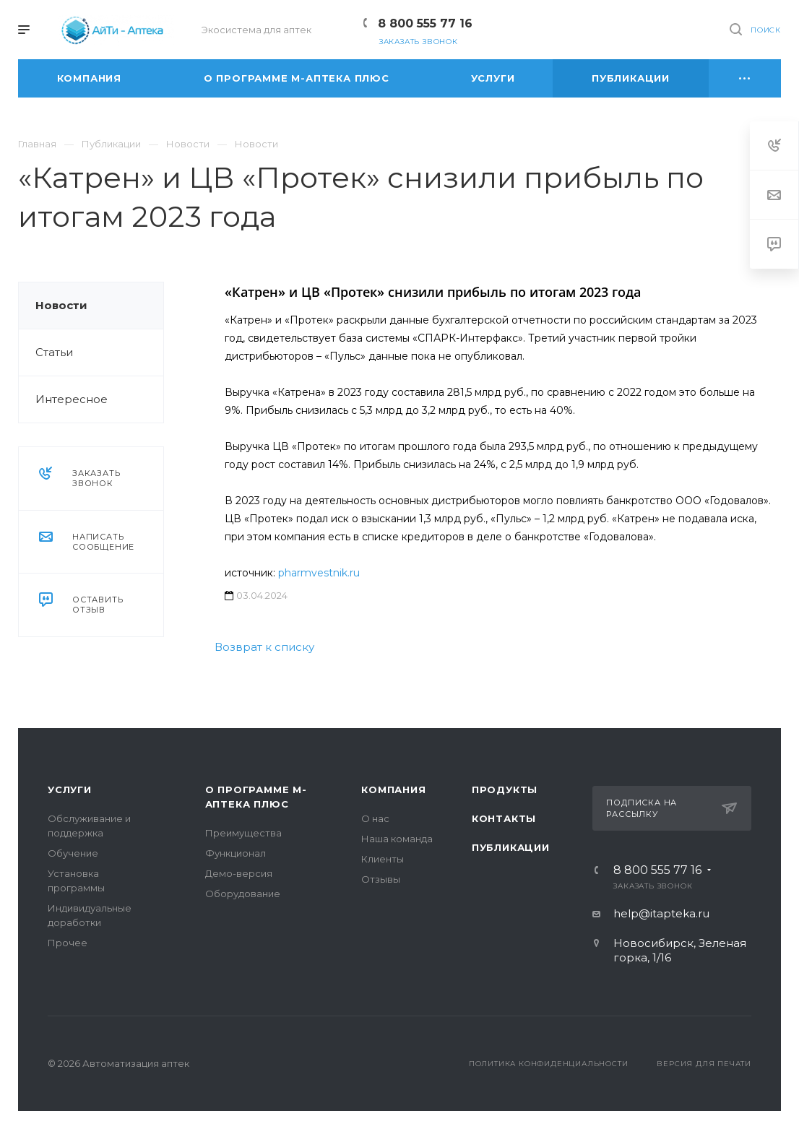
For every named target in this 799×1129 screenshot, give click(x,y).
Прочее (67, 942)
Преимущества (243, 833)
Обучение (73, 853)
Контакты (504, 818)
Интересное (71, 399)
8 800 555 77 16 (425, 23)
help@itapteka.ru (661, 913)
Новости (61, 305)
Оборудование (242, 893)
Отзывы (380, 879)
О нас (375, 818)
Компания (393, 789)
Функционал (235, 853)
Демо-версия (238, 873)
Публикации (511, 847)
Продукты (504, 789)
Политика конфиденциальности (549, 1063)
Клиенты (382, 859)
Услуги (70, 789)
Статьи (54, 352)
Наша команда (397, 838)
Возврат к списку (264, 647)
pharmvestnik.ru (319, 572)
